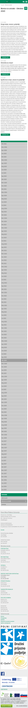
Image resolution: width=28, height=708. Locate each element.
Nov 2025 (4, 182)
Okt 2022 (4, 289)
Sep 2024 (4, 211)
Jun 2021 (3, 315)
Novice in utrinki (8, 4)
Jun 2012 (3, 489)
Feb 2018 (3, 412)
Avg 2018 (4, 425)
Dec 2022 (4, 296)
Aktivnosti (4, 498)
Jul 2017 (3, 460)
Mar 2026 (4, 147)
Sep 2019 (4, 396)
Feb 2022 (3, 263)
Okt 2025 (4, 179)
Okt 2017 (3, 467)
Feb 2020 (3, 338)
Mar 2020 (4, 341)
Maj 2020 (4, 347)
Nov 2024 (4, 218)
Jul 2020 (3, 354)
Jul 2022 (3, 279)
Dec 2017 (4, 473)
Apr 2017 (4, 451)
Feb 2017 (3, 444)
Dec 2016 (4, 480)
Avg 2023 (4, 244)
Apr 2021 (4, 308)
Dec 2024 (4, 221)
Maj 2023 (4, 234)
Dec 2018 (4, 438)
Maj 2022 (4, 273)
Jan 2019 (3, 370)
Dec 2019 (4, 405)
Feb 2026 (3, 144)
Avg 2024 (4, 208)
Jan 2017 (3, 441)
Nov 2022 (4, 292)
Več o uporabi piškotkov (21, 705)
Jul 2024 (3, 205)
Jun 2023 (4, 237)
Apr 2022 (4, 270)
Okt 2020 (4, 360)
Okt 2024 (4, 215)
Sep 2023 (4, 247)
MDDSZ (2, 619)
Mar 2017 (4, 447)
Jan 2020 (4, 334)
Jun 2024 (4, 202)
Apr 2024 (4, 195)
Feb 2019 (3, 373)
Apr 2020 (4, 344)
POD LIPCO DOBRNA (6, 597)
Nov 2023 (4, 253)
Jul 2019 (3, 389)
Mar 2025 (4, 160)
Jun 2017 (3, 457)
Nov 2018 (4, 434)
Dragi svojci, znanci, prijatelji (10, 24)
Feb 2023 (3, 224)
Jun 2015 (3, 483)
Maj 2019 (4, 383)
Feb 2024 (3, 189)
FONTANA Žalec (5, 548)
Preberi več (5, 57)
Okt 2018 (4, 431)
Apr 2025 (4, 163)
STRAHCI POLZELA (5, 581)
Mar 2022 (4, 266)
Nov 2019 (4, 402)
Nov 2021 (4, 328)
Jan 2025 (3, 153)
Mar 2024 (4, 192)
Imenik (2, 530)
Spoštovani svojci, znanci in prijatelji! (13, 80)
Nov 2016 (4, 476)
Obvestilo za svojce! (7, 63)
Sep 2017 (3, 464)
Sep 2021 (3, 325)
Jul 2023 (3, 241)
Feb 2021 (3, 302)
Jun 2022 (4, 276)
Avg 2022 (4, 283)
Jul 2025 (3, 173)
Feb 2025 (3, 157)
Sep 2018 (4, 428)
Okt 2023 (4, 250)
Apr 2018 (4, 418)
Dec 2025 (4, 186)
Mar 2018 (4, 415)
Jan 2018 (3, 409)
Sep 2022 (4, 286)
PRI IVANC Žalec (5, 557)
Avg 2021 (4, 321)
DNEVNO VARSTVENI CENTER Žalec (10, 573)
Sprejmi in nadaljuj (6, 705)
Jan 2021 (3, 299)
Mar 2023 (4, 228)
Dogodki (2, 4)
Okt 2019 (4, 399)
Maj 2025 (4, 166)
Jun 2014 (4, 486)
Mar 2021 (4, 305)
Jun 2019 (4, 386)
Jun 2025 (4, 169)
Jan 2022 (3, 260)
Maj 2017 (4, 454)
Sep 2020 (4, 357)
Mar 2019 (4, 376)
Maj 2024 (4, 199)
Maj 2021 (4, 312)
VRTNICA (3, 565)
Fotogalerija (3, 618)
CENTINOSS (4, 689)
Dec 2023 (4, 257)
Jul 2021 (3, 318)
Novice (2, 616)
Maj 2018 (4, 422)
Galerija (3, 504)
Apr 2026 (4, 150)
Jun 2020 (4, 350)
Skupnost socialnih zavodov (7, 621)
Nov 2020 (4, 363)
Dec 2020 (4, 367)
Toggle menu (26, 1)
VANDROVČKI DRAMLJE (7, 589)
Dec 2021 (4, 331)
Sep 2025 (4, 176)
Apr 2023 (4, 231)
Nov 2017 (4, 470)
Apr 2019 (4, 380)
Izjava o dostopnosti (5, 623)
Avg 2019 (4, 392)
